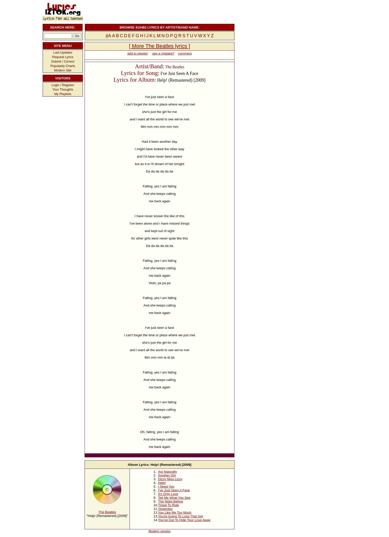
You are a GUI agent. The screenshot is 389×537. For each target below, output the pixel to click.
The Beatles (107, 512)
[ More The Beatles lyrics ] (159, 46)
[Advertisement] (159, 11)
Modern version (159, 531)
